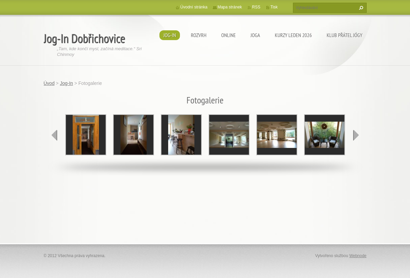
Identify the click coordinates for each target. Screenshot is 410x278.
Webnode (357, 255)
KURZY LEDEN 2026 (293, 35)
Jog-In (169, 35)
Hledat (360, 8)
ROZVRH (198, 35)
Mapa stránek (230, 7)
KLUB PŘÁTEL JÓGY (344, 35)
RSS (256, 7)
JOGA (255, 35)
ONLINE (228, 35)
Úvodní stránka (194, 7)
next (355, 135)
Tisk (274, 7)
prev (54, 135)
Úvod (49, 83)
